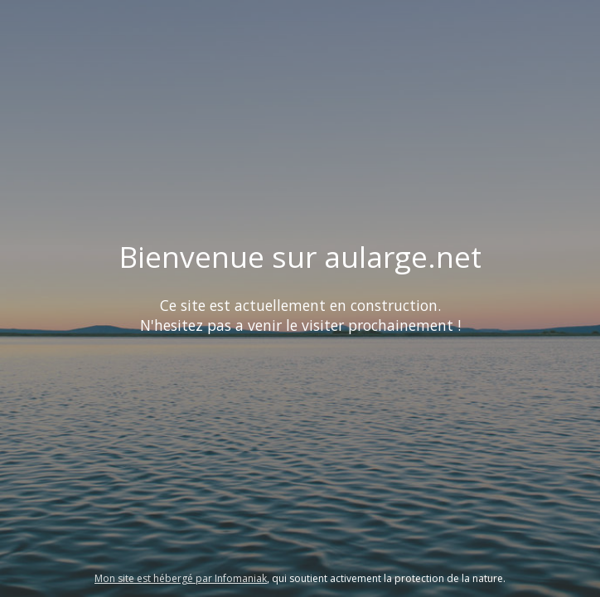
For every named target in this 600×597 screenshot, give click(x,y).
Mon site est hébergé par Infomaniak (180, 578)
